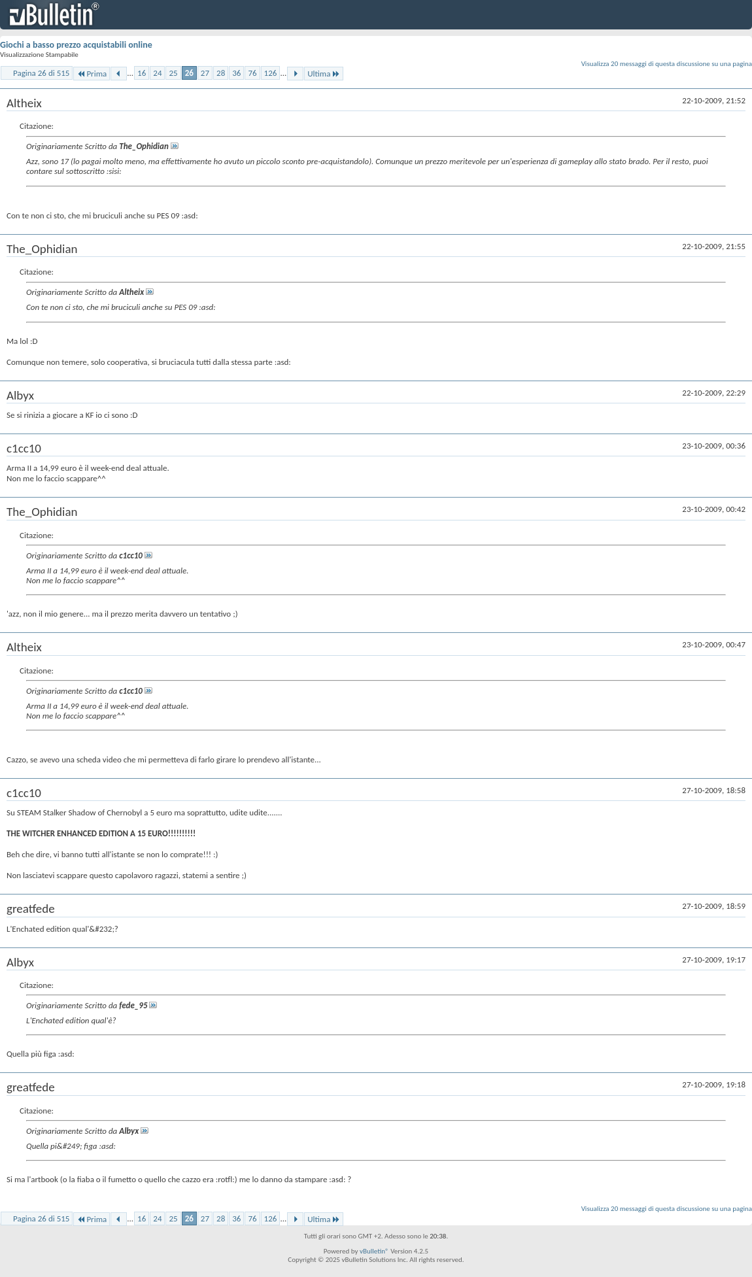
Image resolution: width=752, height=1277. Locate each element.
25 (173, 73)
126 (270, 73)
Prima (92, 73)
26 (189, 73)
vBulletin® (374, 1251)
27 (205, 73)
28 (220, 73)
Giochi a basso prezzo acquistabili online (76, 44)
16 (141, 73)
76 (252, 73)
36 (236, 73)
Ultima (323, 73)
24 (157, 73)
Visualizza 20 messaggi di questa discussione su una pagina (666, 64)
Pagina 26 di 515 (41, 73)
